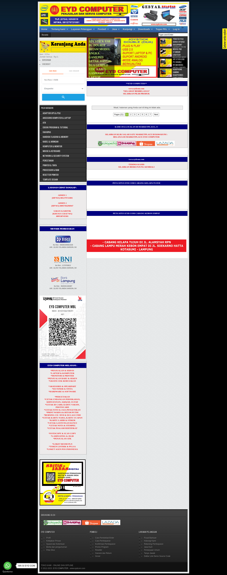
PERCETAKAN (48, 160)
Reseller (98, 550)
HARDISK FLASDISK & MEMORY (55, 136)
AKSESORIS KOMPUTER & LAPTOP (57, 117)
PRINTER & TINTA (50, 165)
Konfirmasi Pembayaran (105, 544)
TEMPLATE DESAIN (50, 179)
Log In (176, 29)
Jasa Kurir (148, 547)
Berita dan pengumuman (56, 547)
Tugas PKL (161, 29)
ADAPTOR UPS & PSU (52, 113)
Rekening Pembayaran (153, 544)
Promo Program (102, 547)
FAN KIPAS (47, 132)
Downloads (144, 29)
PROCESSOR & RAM (51, 170)
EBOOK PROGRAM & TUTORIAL (55, 127)
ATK (44, 122)
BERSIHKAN (46, 60)
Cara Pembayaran (103, 541)
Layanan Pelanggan (81, 29)
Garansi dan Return (103, 553)
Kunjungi (127, 29)
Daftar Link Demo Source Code (157, 556)
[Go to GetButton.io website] (8, 572)
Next (156, 114)
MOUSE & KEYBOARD (51, 151)
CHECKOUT (46, 64)
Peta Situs (50, 550)
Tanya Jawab (149, 553)
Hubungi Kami (150, 541)
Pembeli (102, 29)
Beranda (45, 34)
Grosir (97, 556)
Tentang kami (58, 29)
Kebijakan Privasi (53, 541)
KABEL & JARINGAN (50, 141)
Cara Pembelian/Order (104, 538)
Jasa (114, 29)
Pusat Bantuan (150, 538)
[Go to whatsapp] (8, 566)
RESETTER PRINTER (50, 174)
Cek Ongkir (74, 71)
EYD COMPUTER (60, 568)
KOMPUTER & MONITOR (52, 146)
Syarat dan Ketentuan (55, 544)
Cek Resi (52, 71)
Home (44, 29)
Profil (48, 538)
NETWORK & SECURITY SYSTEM (56, 155)
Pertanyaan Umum (152, 550)
